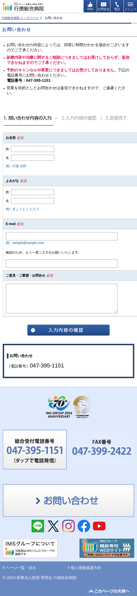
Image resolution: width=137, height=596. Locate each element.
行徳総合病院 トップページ (20, 17)
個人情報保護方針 (86, 568)
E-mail (15, 224)
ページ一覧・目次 (20, 568)
